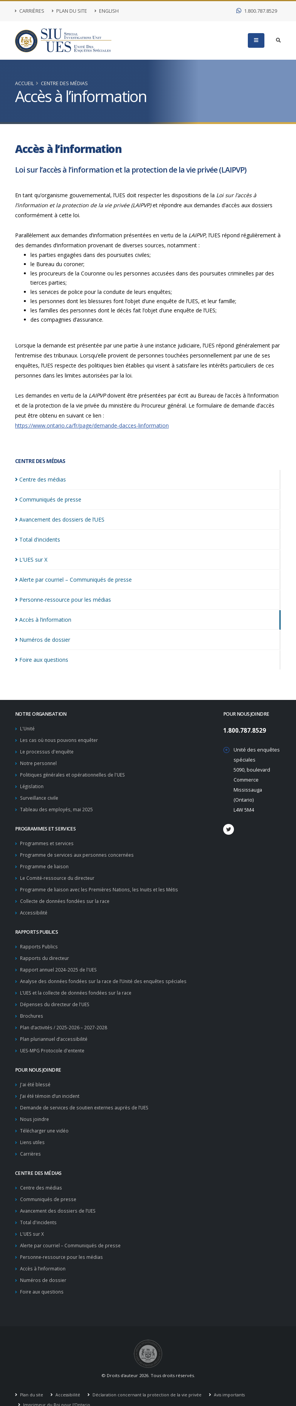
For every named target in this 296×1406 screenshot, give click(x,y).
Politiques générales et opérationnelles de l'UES (76, 773)
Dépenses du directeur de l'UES (57, 996)
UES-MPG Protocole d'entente (54, 1041)
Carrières (29, 11)
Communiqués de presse (49, 1186)
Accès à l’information (43, 1253)
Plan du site (69, 11)
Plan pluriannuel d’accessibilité (55, 1030)
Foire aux (41, 659)
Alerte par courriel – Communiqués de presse (72, 1231)
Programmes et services (48, 840)
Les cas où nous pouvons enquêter (61, 739)
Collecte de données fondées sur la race (67, 896)
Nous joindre (35, 1108)
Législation (32, 784)
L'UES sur (31, 559)
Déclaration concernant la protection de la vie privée (149, 1378)
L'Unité (28, 728)
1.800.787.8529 (256, 11)
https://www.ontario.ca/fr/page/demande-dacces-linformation (92, 425)
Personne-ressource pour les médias (63, 1242)
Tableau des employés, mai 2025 (57, 806)
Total (37, 539)
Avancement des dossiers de (59, 519)
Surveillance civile (40, 795)
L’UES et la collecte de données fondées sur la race (79, 985)
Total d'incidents (39, 1208)
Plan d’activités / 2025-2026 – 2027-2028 (64, 1018)
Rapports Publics (39, 940)
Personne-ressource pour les (63, 599)
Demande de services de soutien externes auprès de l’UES (88, 1097)
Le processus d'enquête (48, 750)
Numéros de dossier (44, 1264)
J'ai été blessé (36, 1074)
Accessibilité (34, 907)
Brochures (32, 1007)
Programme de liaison (45, 862)
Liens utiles (33, 1130)
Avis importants (233, 1378)
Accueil (24, 83)
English (106, 11)
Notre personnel (39, 761)
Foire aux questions (43, 1275)
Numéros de (42, 639)
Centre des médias (64, 83)
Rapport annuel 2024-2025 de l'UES (60, 963)
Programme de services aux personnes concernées (80, 851)
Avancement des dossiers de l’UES (60, 1197)
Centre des (40, 479)
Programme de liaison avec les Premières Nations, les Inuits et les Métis (102, 884)
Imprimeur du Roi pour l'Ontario (56, 1388)
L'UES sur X (32, 1219)
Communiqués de (48, 499)
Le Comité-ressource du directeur (59, 873)
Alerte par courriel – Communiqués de (73, 579)
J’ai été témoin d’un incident (51, 1085)
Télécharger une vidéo (46, 1119)
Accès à (43, 619)
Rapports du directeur (45, 951)
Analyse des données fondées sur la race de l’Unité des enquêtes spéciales (108, 974)
